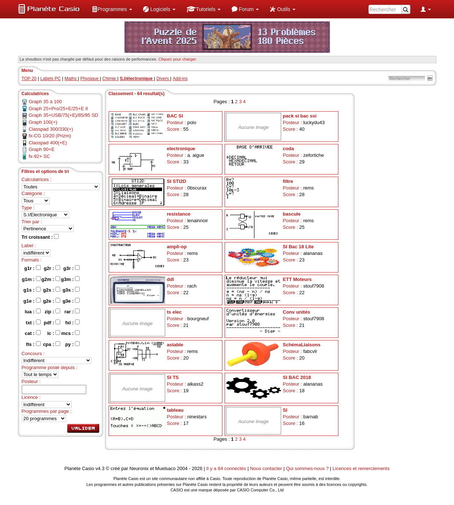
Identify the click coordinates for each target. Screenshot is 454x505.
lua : (32, 311)
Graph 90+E (41, 149)
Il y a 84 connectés (226, 468)
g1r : (32, 268)
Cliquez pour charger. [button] (178, 59)
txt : (33, 322)
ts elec (174, 312)
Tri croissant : (40, 237)
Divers (163, 78)
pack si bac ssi (300, 116)
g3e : (71, 301)
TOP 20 (29, 78)
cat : (32, 333)
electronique (181, 148)
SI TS (173, 377)
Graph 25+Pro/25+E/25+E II (58, 108)
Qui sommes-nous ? (307, 468)
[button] (112, 9)
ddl (170, 279)
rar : (72, 311)
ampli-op (177, 246)
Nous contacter (266, 468)
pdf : (52, 322)
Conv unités (296, 312)
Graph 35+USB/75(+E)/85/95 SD (63, 115)
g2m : (50, 279)
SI (285, 410)
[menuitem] (112, 9)
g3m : (70, 279)
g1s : (32, 290)
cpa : (51, 344)
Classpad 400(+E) (48, 142)
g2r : (52, 268)
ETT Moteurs (297, 279)
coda (288, 148)
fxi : (72, 322)
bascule (292, 214)
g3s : (71, 290)
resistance (178, 214)
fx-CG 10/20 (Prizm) (50, 135)
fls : (33, 344)
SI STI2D (176, 181)
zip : (52, 311)
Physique (90, 78)
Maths (71, 78)
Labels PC (50, 78)
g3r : (71, 268)
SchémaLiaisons (302, 344)
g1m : (31, 279)
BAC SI (175, 116)
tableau (175, 410)
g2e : (51, 301)
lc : (53, 333)
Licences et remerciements (361, 468)
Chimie (109, 78)
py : (72, 344)
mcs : (70, 333)
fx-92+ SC (39, 156)
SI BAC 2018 (297, 377)
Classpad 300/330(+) (51, 129)
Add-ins (180, 78)
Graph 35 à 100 (45, 101)
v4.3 (100, 468)
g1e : (32, 301)
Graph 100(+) (43, 122)
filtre (288, 181)
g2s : (51, 290)
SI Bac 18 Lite (298, 246)
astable (175, 344)
